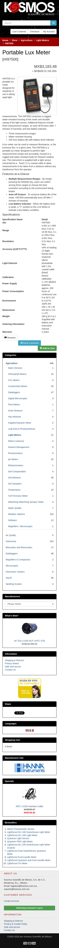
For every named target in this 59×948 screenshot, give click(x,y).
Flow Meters (14, 404)
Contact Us (10, 669)
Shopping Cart (12, 740)
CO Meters (14, 380)
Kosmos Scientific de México (38, 936)
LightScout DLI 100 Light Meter (22, 835)
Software (12, 520)
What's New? (12, 615)
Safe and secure (13, 666)
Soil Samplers (15, 483)
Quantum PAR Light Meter (20, 841)
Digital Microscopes (17, 398)
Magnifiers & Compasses (18, 559)
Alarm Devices (15, 368)
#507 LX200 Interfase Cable (29, 806)
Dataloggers (14, 392)
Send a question (29, 343)
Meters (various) (16, 441)
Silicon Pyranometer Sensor (20, 829)
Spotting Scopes (14, 584)
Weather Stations (16, 514)
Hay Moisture (14, 416)
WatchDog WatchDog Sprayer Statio (26, 502)
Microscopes (12, 565)
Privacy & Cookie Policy (15, 924)
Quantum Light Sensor (18, 838)
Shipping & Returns (14, 660)
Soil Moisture (14, 477)
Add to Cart (47, 348)
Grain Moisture (15, 410)
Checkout (34, 31)
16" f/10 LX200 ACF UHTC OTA (29, 641)
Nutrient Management (18, 447)
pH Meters (13, 459)
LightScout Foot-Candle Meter (22, 857)
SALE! (9, 578)
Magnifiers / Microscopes (20, 526)
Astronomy (11, 541)
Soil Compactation (17, 471)
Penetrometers (15, 453)
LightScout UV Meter (17, 863)
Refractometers (15, 465)
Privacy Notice (12, 663)
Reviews (10, 337)
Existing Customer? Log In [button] (29, 908)
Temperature (14, 490)
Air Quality (11, 535)
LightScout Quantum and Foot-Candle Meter (29, 860)
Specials (9, 781)
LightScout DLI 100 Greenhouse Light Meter (28, 832)
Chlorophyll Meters (17, 374)
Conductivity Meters (17, 386)
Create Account (11, 901)
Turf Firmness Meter (18, 496)
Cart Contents (19, 31)
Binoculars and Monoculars (19, 547)
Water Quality (14, 508)
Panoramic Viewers (15, 572)
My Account (49, 31)
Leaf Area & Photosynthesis (21, 429)
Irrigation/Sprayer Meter (19, 423)
